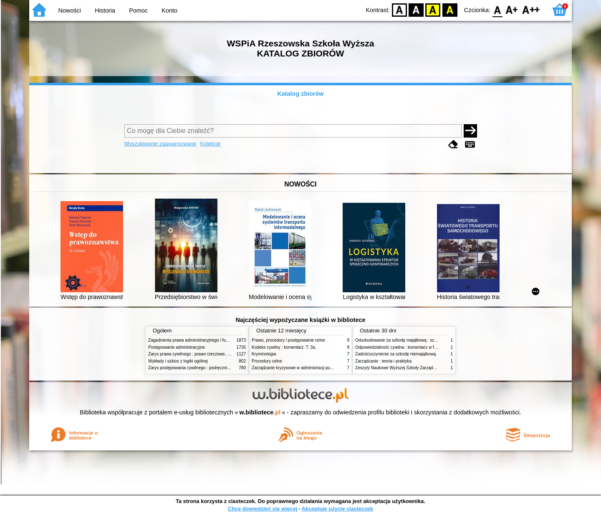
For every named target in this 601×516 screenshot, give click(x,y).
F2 (531, 9)
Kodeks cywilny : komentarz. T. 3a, (284, 347)
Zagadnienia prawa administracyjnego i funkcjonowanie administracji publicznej (222, 340)
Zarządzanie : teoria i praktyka (383, 361)
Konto (169, 10)
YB (433, 9)
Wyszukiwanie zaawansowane (160, 143)
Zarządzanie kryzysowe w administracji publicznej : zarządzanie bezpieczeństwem (328, 367)
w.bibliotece (260, 412)
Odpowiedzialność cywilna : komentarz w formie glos (404, 347)
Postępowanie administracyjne (176, 347)
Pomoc (138, 10)
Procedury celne (267, 361)
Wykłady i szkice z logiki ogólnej (178, 361)
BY (449, 9)
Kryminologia (264, 354)
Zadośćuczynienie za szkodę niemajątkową (395, 354)
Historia (105, 10)
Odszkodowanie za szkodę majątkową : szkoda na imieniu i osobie (417, 340)
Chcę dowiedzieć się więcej (262, 509)
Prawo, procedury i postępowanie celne (288, 340)
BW (416, 9)
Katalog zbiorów (300, 93)
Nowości (69, 10)
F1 (512, 9)
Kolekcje (210, 143)
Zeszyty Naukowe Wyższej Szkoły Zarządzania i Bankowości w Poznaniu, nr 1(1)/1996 (436, 367)
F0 (497, 9)
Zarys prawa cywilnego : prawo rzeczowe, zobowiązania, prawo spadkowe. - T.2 (222, 354)
